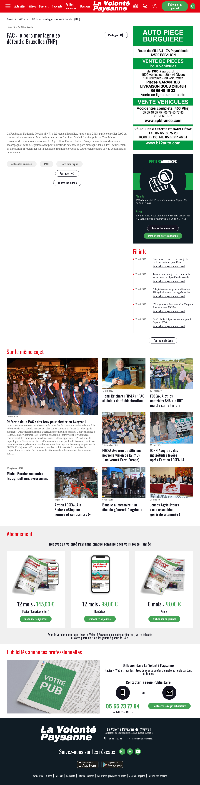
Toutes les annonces (163, 228)
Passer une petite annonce (163, 236)
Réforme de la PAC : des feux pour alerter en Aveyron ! (46, 421)
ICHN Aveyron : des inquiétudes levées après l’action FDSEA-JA (167, 454)
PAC (46, 164)
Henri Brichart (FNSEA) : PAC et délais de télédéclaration (123, 398)
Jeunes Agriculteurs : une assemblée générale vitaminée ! (165, 509)
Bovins (139, 212)
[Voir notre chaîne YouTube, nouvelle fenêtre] (138, 751)
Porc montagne (69, 164)
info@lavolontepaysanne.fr (140, 739)
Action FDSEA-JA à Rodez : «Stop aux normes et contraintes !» (73, 509)
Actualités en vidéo (21, 164)
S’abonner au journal (35, 619)
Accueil (10, 19)
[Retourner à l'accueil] (111, 6)
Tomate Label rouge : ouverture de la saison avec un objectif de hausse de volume (171, 277)
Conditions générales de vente (111, 776)
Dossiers (44, 6)
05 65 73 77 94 (123, 706)
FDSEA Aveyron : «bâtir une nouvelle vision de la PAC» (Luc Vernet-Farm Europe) (122, 454)
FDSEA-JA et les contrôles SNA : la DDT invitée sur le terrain (166, 400)
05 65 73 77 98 (113, 739)
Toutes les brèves (163, 341)
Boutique (85, 6)
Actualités (19, 6)
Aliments (140, 196)
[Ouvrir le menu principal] (8, 6)
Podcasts (57, 6)
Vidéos (32, 6)
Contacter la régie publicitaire (169, 706)
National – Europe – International (169, 266)
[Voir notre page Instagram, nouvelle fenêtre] (122, 751)
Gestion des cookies (157, 776)
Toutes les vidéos (67, 183)
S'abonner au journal (175, 6)
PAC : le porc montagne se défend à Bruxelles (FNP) (55, 19)
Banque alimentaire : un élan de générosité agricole (122, 507)
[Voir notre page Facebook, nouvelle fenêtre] (130, 751)
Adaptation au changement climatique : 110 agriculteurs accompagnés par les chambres (172, 292)
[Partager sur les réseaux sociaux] (116, 35)
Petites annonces (70, 6)
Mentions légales (137, 776)
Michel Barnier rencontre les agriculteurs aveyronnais (27, 476)
